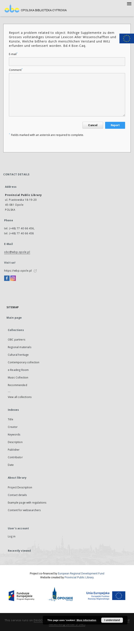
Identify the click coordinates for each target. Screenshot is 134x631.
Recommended (17, 385)
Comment (16, 70)
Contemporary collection (23, 362)
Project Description (20, 487)
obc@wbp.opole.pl (17, 252)
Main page (14, 318)
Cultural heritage (18, 355)
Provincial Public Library (79, 577)
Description (15, 442)
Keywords (14, 434)
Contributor (15, 457)
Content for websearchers (24, 510)
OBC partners (16, 339)
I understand (112, 620)
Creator (13, 427)
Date (11, 465)
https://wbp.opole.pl (18, 270)
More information (86, 620)
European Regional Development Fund (81, 573)
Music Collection (18, 377)
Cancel (92, 125)
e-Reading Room (18, 370)
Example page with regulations (27, 502)
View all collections (19, 397)
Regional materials (19, 347)
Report (115, 125)
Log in (11, 536)
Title (10, 419)
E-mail (13, 54)
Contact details (17, 495)
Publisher (14, 450)
